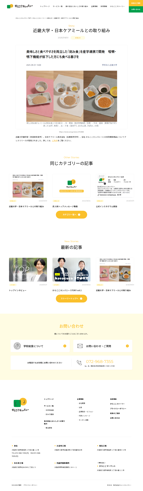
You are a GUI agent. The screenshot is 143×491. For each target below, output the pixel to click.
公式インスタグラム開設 (106, 206)
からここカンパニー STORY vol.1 (67, 290)
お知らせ (78, 38)
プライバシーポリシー (30, 485)
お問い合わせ (135, 9)
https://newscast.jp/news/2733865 (71, 132)
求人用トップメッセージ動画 (65, 206)
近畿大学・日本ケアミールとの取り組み (26, 206)
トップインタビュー (17, 290)
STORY (13, 285)
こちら (55, 140)
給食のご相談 (135, 3)
